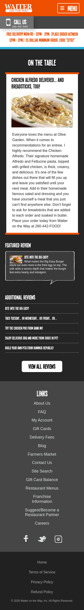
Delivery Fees (42, 437)
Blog (42, 446)
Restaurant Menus (42, 488)
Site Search (42, 471)
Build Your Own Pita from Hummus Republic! (29, 347)
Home (42, 562)
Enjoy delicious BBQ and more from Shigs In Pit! (31, 337)
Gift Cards (42, 428)
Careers (42, 523)
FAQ (42, 412)
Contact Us (42, 462)
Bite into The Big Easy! (36, 257)
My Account (42, 420)
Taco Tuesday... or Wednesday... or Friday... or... (31, 318)
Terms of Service (42, 572)
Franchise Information (42, 499)
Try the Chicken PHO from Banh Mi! (24, 328)
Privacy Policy (42, 582)
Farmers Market (42, 454)
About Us (42, 403)
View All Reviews (42, 366)
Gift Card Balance (42, 479)
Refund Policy (42, 592)
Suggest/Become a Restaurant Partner (42, 512)
